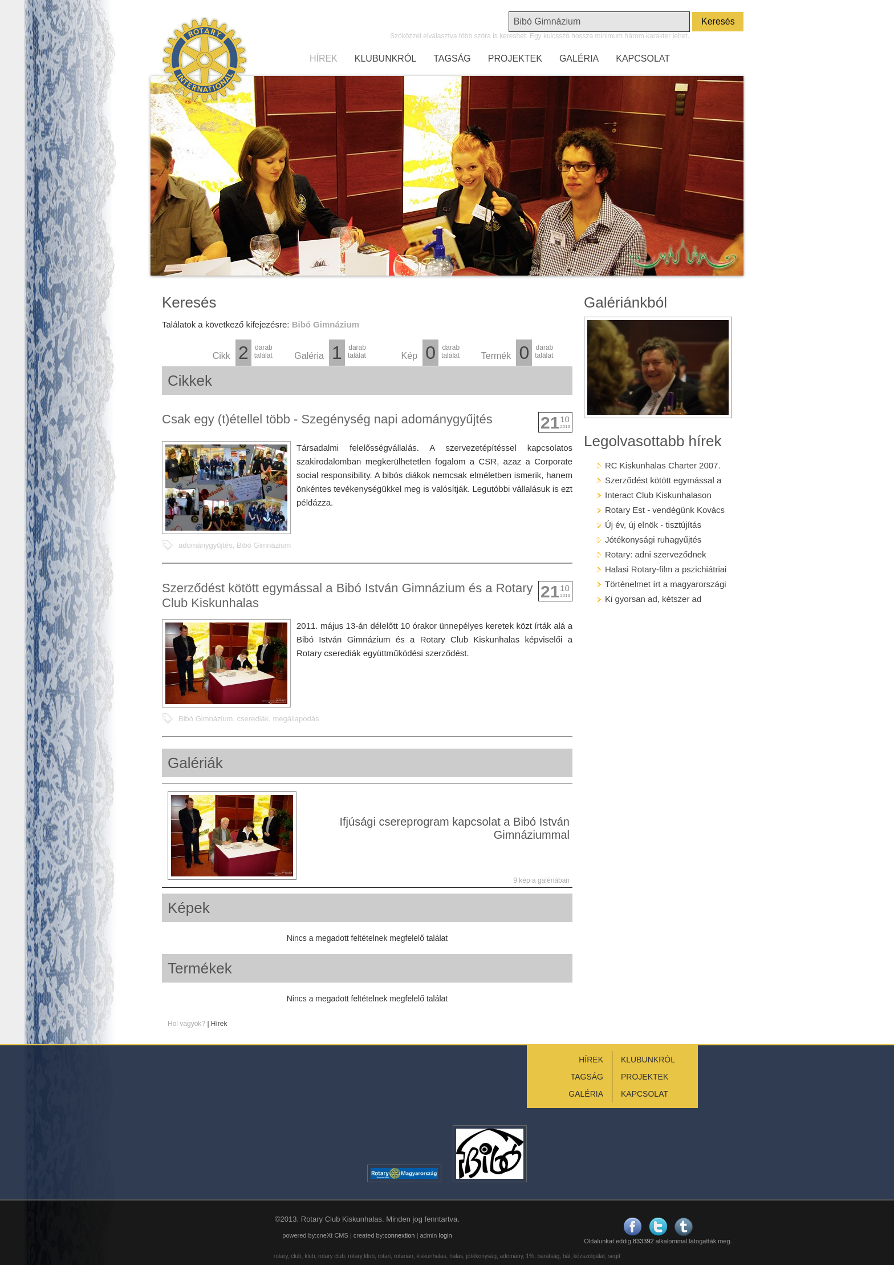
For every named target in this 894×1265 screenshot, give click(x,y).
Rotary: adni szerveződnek (655, 554)
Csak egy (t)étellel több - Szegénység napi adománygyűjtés (327, 419)
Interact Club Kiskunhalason (658, 495)
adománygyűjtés (205, 545)
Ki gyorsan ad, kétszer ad (653, 599)
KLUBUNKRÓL (385, 58)
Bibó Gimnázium (264, 545)
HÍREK (324, 58)
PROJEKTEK (515, 58)
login (445, 1235)
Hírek (219, 1024)
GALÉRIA (579, 58)
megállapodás (296, 718)
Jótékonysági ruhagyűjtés (653, 539)
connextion (399, 1235)
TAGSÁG (452, 58)
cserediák (253, 718)
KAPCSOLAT (643, 58)
